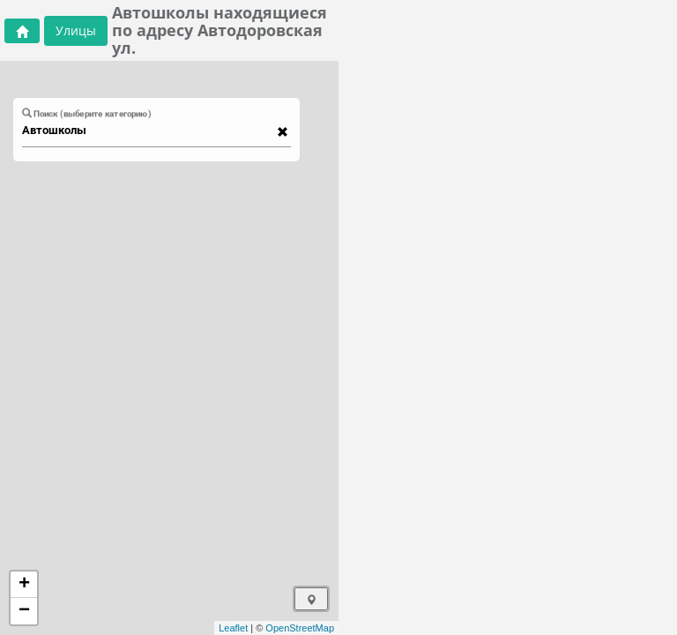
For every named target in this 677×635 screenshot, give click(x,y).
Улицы (76, 30)
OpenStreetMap (299, 628)
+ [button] (24, 585)
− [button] (24, 611)
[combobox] (148, 130)
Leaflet (233, 628)
